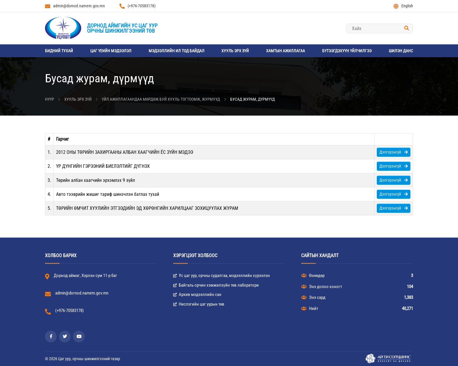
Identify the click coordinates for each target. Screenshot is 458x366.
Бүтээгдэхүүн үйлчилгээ (347, 50)
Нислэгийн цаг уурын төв (198, 304)
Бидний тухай (59, 50)
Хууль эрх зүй (235, 50)
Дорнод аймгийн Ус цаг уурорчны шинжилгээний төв (122, 28)
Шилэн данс (401, 50)
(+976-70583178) (137, 6)
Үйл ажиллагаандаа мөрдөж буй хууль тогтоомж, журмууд (161, 99)
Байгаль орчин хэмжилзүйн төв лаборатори (216, 285)
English (403, 6)
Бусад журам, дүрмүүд (252, 99)
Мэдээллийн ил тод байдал (176, 50)
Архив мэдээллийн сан (197, 294)
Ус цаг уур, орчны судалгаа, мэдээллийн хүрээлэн (221, 275)
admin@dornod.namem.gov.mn (75, 6)
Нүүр (49, 99)
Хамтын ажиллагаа (285, 50)
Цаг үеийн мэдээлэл (110, 50)
